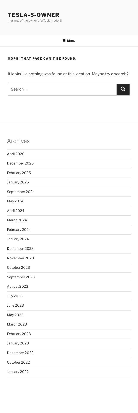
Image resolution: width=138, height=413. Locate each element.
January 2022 (18, 372)
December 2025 (20, 163)
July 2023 (15, 296)
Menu (69, 40)
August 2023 (17, 286)
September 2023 (21, 277)
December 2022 (20, 353)
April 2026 (15, 154)
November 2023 (20, 258)
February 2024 (19, 230)
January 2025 (18, 182)
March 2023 (17, 324)
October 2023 (18, 267)
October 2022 (18, 362)
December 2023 (20, 249)
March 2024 (17, 220)
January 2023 (18, 343)
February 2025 (19, 173)
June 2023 (15, 305)
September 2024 (21, 192)
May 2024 (15, 201)
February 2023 (19, 334)
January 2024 (18, 239)
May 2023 (15, 315)
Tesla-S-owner (34, 15)
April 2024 (15, 211)
